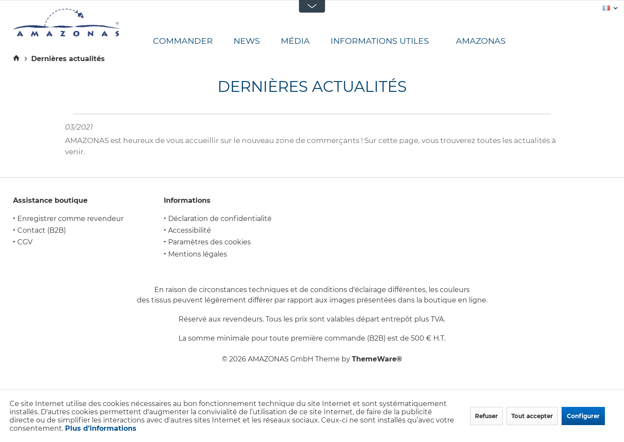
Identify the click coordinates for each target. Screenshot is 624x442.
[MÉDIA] (306, 41)
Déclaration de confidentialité (220, 218)
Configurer (583, 416)
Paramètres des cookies (209, 242)
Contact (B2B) (41, 230)
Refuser (486, 416)
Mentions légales (197, 254)
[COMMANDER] (193, 41)
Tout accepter (532, 416)
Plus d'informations (100, 428)
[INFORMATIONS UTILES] (390, 41)
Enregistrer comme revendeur (70, 218)
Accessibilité (189, 230)
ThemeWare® (377, 359)
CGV (24, 242)
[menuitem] (193, 41)
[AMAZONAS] (488, 41)
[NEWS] (257, 41)
